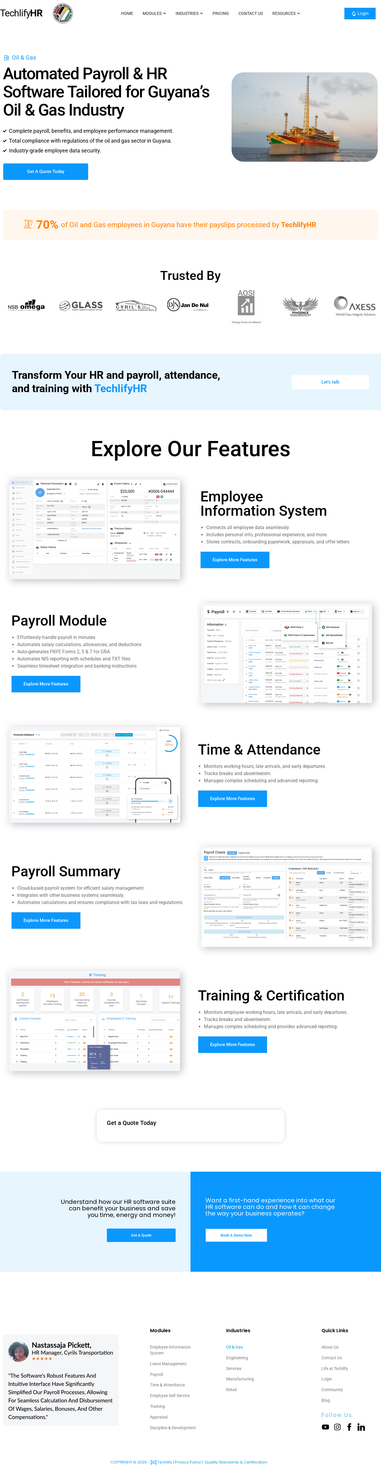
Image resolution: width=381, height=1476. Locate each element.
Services (233, 1368)
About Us (329, 1347)
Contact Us (331, 1357)
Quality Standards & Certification (235, 1462)
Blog (325, 1400)
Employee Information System (170, 1350)
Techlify (21, 13)
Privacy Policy (188, 1462)
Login (326, 1379)
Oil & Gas (234, 1347)
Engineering (237, 1357)
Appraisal (159, 1417)
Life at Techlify (334, 1368)
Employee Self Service (170, 1396)
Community (332, 1390)
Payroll (156, 1374)
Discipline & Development (173, 1428)
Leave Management (168, 1363)
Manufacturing (240, 1379)
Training (157, 1406)
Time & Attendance (167, 1385)
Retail (231, 1390)
